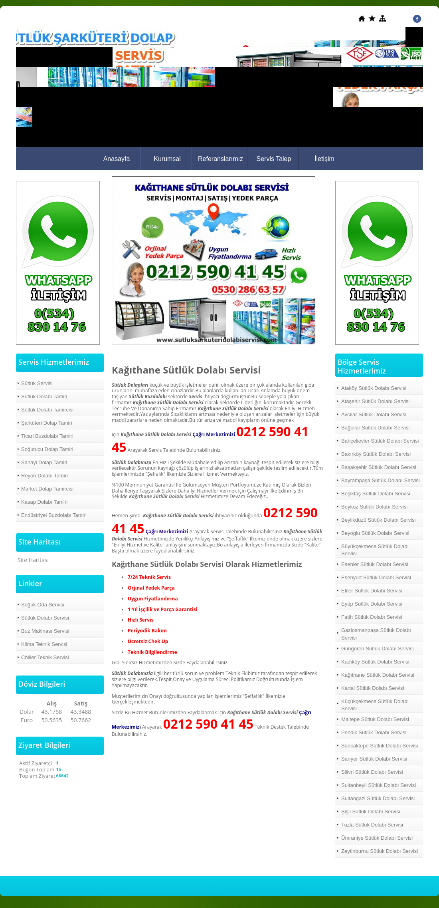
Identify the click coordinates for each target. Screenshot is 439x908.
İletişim (324, 158)
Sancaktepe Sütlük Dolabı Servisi (379, 746)
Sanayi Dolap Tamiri (44, 462)
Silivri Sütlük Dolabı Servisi (372, 772)
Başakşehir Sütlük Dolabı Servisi (378, 467)
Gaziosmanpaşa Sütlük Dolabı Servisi (376, 633)
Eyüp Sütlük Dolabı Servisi (371, 604)
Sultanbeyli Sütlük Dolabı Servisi (378, 785)
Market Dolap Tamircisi (47, 489)
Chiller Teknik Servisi (45, 657)
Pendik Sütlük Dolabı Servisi (373, 732)
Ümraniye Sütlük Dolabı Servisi (377, 838)
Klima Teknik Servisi (44, 644)
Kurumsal (167, 158)
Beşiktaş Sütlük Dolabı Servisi (375, 494)
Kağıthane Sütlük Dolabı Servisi (164, 496)
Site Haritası (33, 560)
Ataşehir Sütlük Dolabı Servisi (375, 401)
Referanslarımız (220, 158)
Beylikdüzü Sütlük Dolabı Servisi (378, 520)
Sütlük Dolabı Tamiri (44, 396)
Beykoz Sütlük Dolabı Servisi (374, 507)
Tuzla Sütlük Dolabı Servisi (372, 825)
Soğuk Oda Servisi (42, 605)
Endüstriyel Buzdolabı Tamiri (54, 515)
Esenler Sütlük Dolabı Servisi (374, 564)
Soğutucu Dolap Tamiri (47, 449)
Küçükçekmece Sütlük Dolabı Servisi (375, 704)
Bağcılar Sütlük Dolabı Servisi (375, 428)
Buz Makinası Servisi (45, 631)
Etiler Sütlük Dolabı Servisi (371, 591)
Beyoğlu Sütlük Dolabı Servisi (375, 533)
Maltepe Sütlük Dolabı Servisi (375, 719)
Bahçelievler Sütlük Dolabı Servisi (380, 441)
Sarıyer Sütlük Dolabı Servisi (374, 759)
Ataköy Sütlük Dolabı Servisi (373, 388)
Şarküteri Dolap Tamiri (46, 423)
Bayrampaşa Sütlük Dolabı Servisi (380, 480)
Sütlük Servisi (37, 383)
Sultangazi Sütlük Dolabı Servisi (378, 798)
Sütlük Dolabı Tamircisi (47, 410)
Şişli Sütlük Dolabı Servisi (370, 812)
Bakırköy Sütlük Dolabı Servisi (376, 454)
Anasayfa (116, 158)
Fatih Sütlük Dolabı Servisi (371, 617)
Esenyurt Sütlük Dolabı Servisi (376, 577)
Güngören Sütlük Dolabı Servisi (377, 649)
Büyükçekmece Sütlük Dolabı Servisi (375, 549)
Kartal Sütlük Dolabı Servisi (372, 688)
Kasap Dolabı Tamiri (44, 502)
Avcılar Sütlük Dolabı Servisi (373, 414)
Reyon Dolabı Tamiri (44, 476)
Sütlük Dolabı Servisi (45, 618)
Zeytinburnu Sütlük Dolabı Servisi (379, 851)
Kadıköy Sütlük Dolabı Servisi (375, 662)
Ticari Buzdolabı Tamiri (47, 436)
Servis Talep (274, 158)
